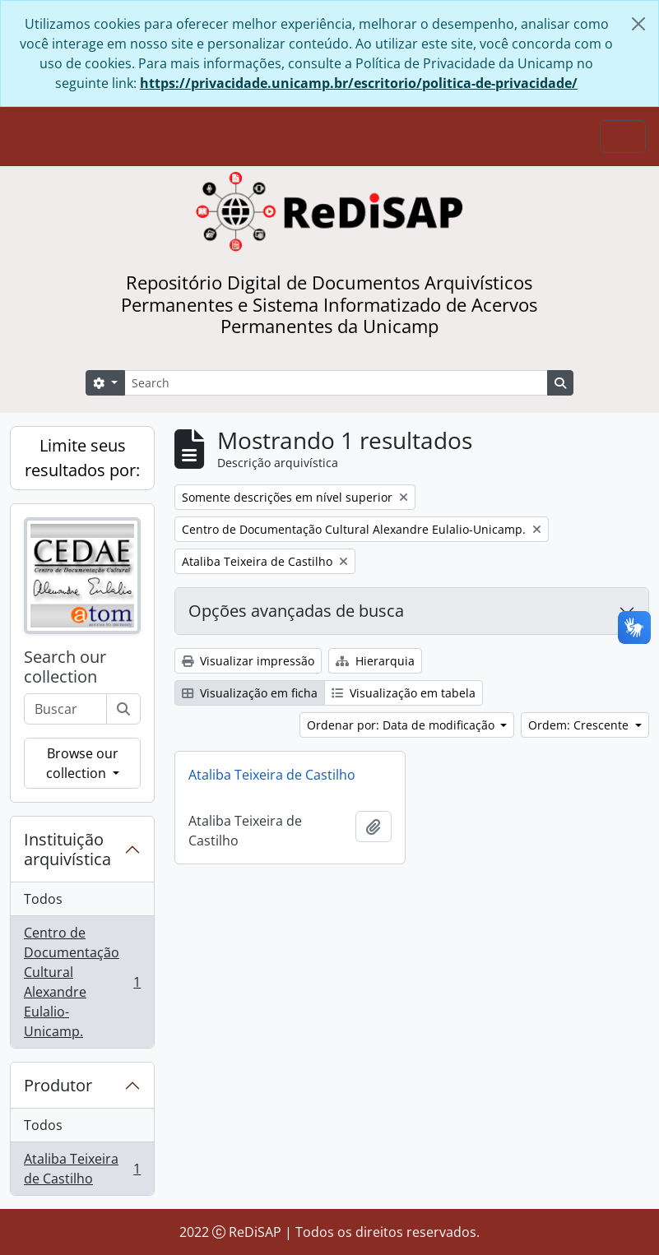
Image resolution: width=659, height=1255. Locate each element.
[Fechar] (638, 24)
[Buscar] (123, 709)
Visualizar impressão (248, 661)
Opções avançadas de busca (296, 611)
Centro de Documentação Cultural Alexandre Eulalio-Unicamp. (82, 982)
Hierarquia (375, 661)
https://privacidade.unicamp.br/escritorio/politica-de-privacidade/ (359, 83)
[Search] (336, 383)
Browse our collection (82, 763)
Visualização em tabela (404, 693)
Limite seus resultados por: (82, 457)
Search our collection (65, 667)
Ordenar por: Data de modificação (402, 725)
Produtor (58, 1085)
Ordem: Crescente (580, 725)
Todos (43, 899)
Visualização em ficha (250, 693)
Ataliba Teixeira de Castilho (82, 1169)
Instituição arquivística (67, 849)
